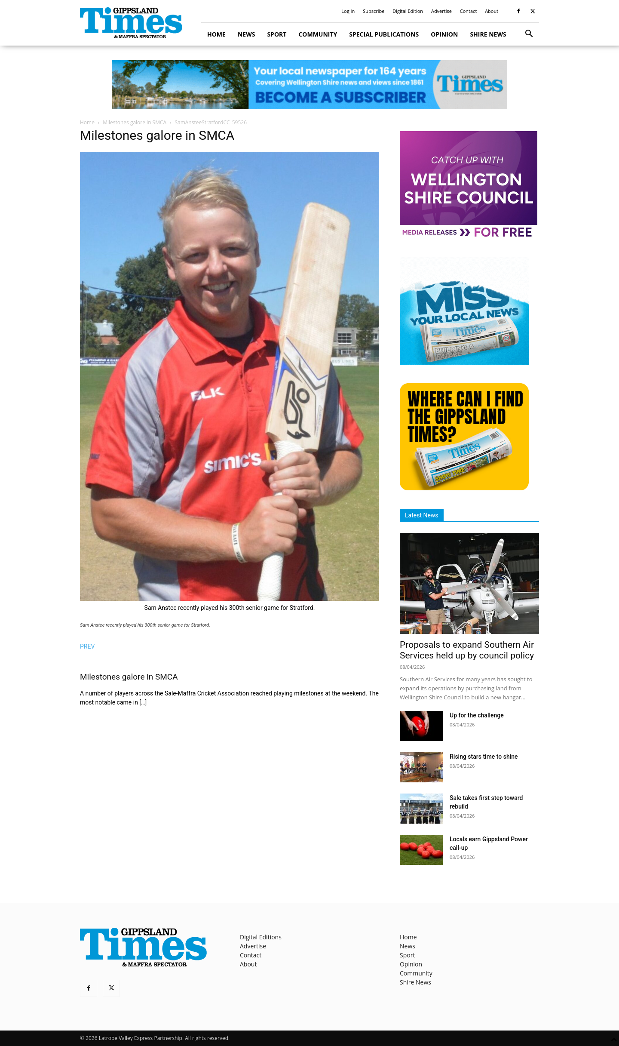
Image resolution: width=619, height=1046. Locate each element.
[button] (528, 35)
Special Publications (384, 34)
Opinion (444, 34)
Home (216, 34)
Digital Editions (261, 937)
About (491, 11)
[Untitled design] (464, 362)
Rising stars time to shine (484, 756)
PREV (87, 646)
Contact (468, 11)
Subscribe (373, 11)
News (246, 34)
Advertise (441, 11)
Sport (276, 34)
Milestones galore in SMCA (134, 122)
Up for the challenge (477, 715)
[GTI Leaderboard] (309, 84)
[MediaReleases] (468, 236)
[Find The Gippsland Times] (464, 488)
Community (317, 34)
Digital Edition (407, 11)
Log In (348, 11)
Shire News (488, 34)
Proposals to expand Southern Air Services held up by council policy (467, 650)
